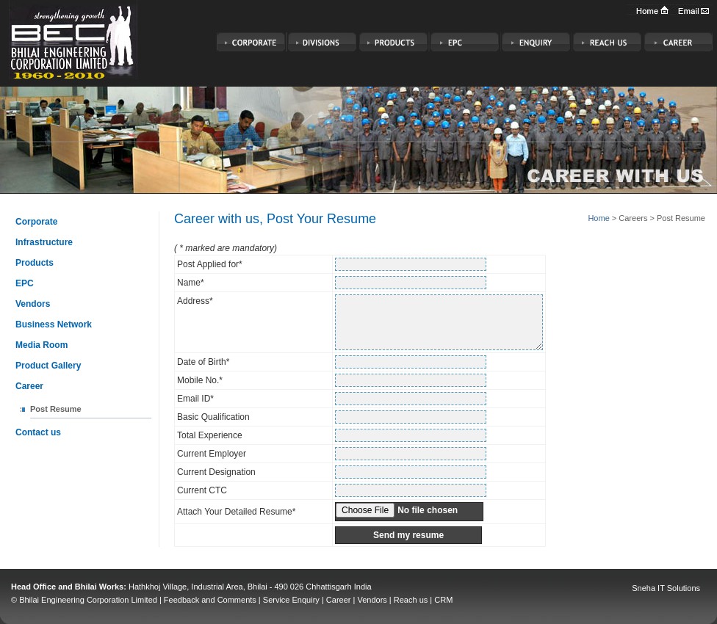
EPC (24, 283)
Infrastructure (44, 242)
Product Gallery (48, 365)
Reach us (411, 599)
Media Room (41, 345)
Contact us (38, 432)
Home (598, 218)
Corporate (36, 222)
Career (29, 386)
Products (34, 263)
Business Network (53, 324)
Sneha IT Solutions (666, 588)
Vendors (32, 304)
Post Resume (56, 408)
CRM (443, 599)
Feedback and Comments (210, 599)
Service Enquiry (291, 599)
